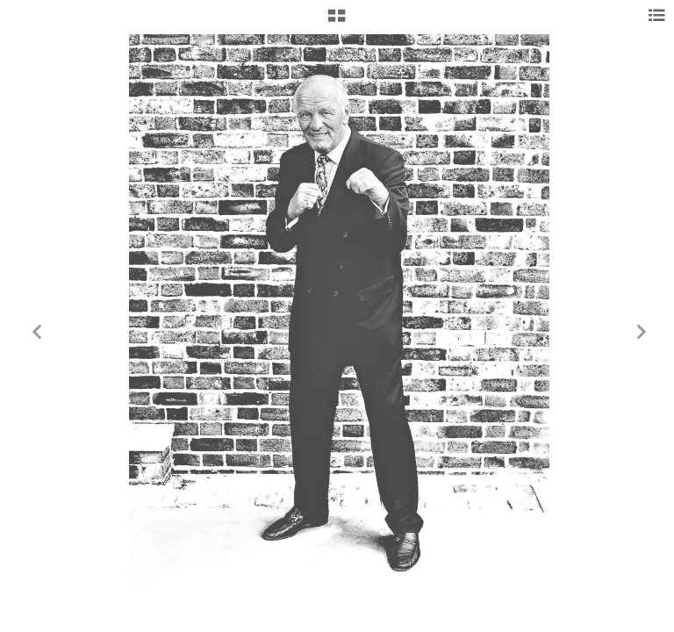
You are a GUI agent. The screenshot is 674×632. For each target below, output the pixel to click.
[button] (336, 22)
